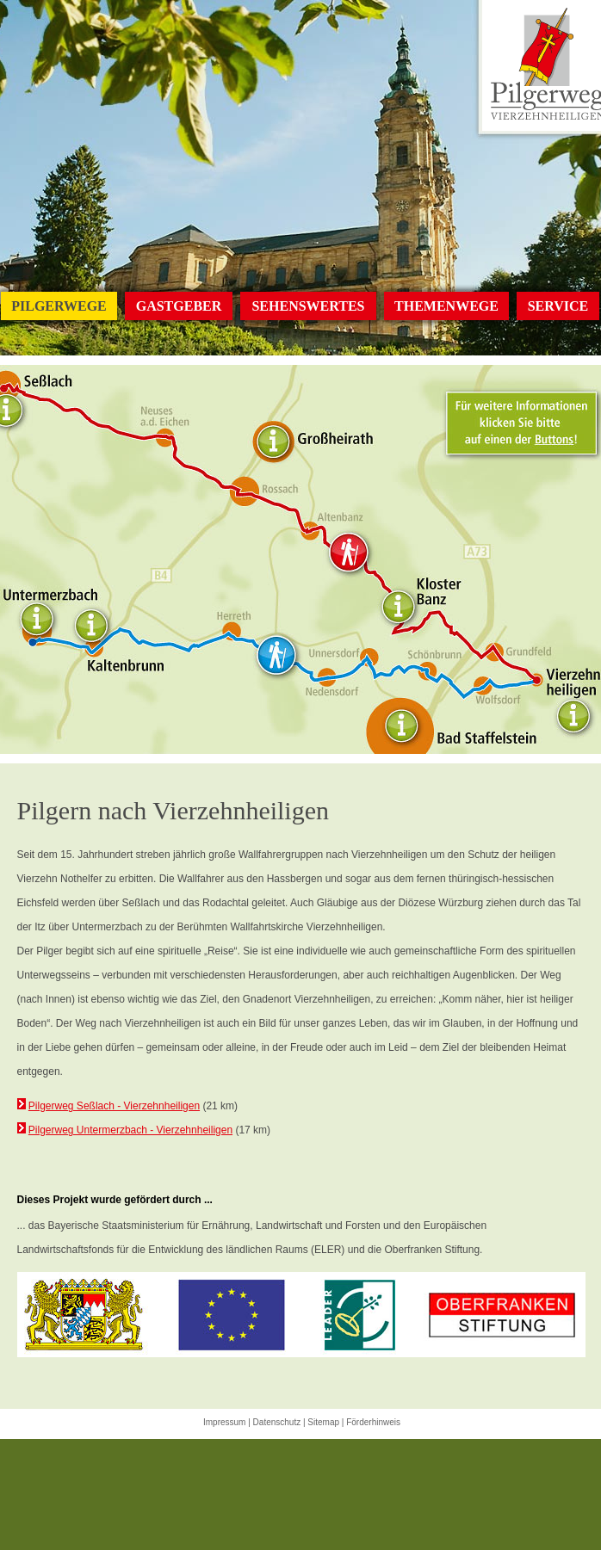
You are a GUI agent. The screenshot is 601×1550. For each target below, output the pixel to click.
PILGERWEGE (59, 306)
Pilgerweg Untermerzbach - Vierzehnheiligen (130, 1130)
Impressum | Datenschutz (251, 1422)
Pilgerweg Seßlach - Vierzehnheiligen (114, 1106)
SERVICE (558, 306)
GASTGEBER (179, 306)
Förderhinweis (373, 1422)
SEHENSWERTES (307, 306)
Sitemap (323, 1422)
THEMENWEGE (446, 306)
